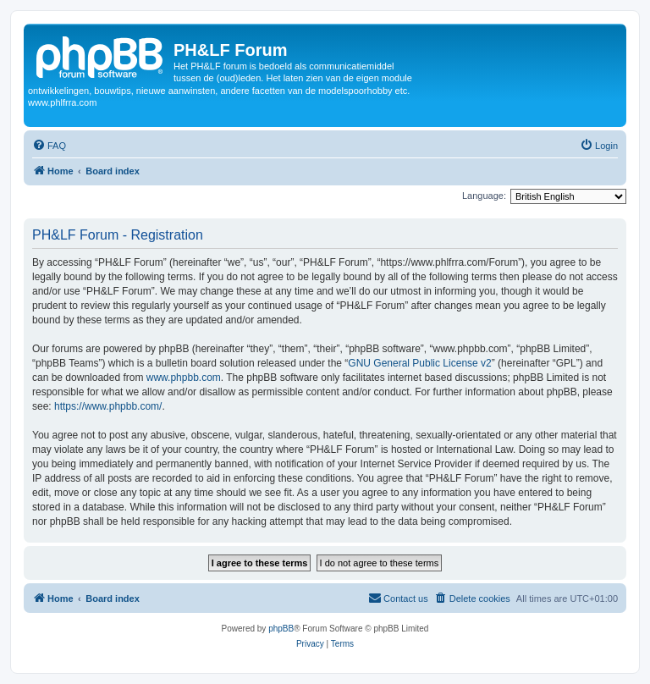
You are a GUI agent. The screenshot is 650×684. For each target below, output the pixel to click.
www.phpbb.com (183, 377)
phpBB (281, 628)
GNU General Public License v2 (419, 363)
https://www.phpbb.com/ (108, 406)
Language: (484, 195)
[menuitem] (49, 145)
